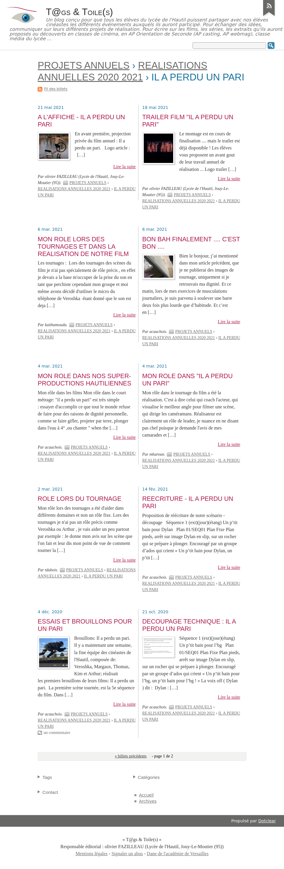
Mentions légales (92, 853)
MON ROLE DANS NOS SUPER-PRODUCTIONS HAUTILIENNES (84, 380)
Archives (148, 801)
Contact (50, 792)
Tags (47, 777)
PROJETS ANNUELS (83, 65)
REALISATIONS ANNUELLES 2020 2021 (74, 189)
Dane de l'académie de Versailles (177, 853)
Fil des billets (55, 89)
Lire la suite (124, 166)
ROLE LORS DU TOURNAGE (79, 498)
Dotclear (267, 821)
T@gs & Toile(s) (79, 11)
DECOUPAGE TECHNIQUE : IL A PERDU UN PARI (189, 625)
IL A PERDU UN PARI (103, 576)
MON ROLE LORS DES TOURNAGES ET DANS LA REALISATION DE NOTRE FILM (83, 246)
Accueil (146, 795)
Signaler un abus (127, 853)
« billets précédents (130, 756)
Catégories (149, 777)
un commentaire (57, 732)
